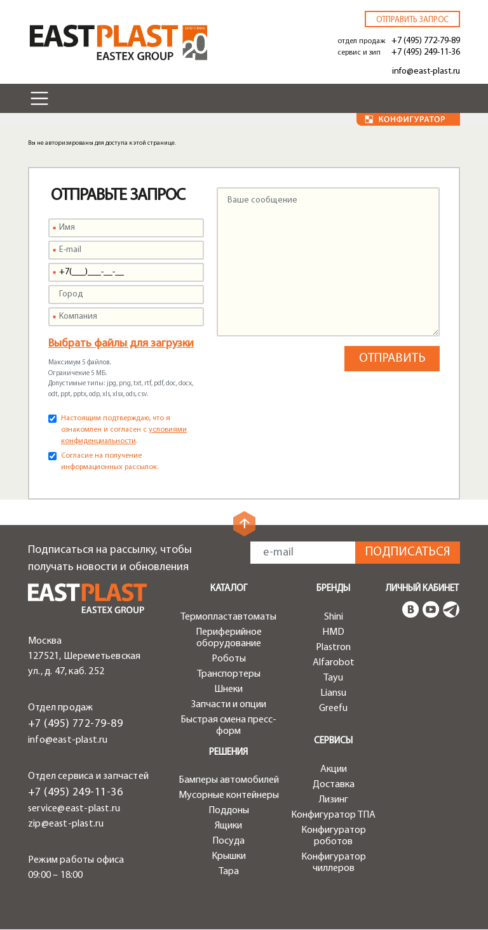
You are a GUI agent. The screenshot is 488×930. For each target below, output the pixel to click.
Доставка (334, 785)
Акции (333, 769)
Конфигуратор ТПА (333, 815)
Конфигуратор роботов (333, 836)
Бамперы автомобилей (229, 780)
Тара (229, 872)
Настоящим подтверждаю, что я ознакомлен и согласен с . (124, 430)
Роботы (229, 659)
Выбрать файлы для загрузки (121, 344)
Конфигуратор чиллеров (333, 863)
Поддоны (228, 811)
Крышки (229, 856)
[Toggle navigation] (39, 98)
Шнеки (228, 689)
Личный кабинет (422, 589)
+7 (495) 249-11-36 (425, 52)
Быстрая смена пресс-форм (228, 725)
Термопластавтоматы (228, 617)
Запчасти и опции (228, 705)
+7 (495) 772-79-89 (425, 41)
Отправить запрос (412, 20)
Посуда (228, 841)
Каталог (228, 589)
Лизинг (333, 800)
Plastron (333, 647)
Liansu (333, 693)
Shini (333, 617)
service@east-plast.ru (74, 809)
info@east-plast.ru (426, 71)
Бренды (333, 589)
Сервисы (333, 741)
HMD (333, 632)
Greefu (333, 708)
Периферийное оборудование (229, 638)
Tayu (333, 678)
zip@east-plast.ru (66, 824)
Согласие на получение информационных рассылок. (109, 461)
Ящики (228, 826)
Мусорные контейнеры (229, 795)
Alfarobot (334, 663)
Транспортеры (229, 674)
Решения (228, 752)
